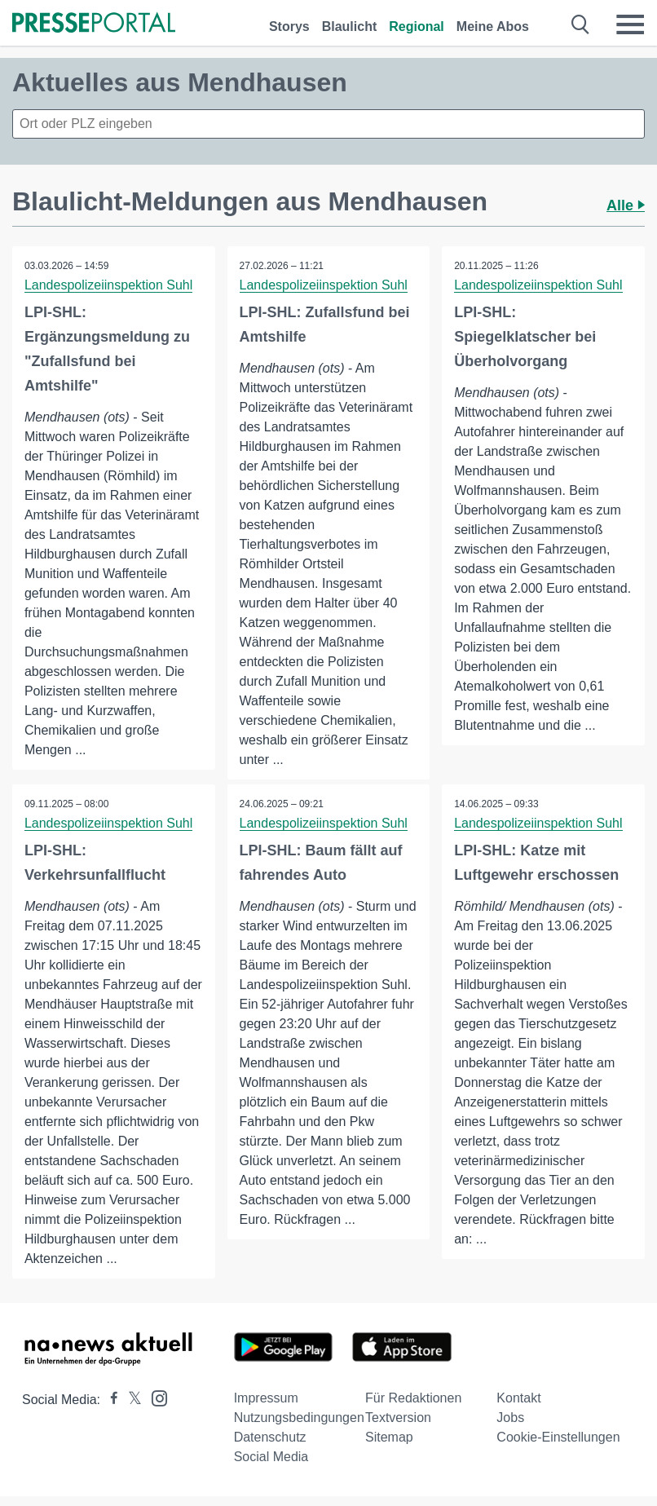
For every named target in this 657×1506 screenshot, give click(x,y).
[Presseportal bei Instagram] (154, 1397)
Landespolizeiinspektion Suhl (108, 285)
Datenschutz (270, 1437)
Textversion (398, 1417)
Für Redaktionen (413, 1398)
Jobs (510, 1417)
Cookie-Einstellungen (558, 1437)
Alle (625, 205)
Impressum (266, 1398)
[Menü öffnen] (630, 24)
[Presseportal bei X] (130, 1400)
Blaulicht (349, 26)
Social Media (271, 1457)
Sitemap (389, 1437)
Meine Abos (492, 26)
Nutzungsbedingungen (299, 1417)
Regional (416, 26)
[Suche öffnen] (581, 24)
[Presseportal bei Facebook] (109, 1400)
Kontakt (518, 1398)
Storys (289, 26)
